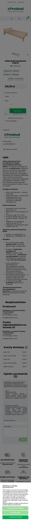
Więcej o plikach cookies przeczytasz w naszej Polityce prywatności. (15, 504)
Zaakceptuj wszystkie (15, 517)
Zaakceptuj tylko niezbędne (15, 508)
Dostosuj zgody (15, 512)
